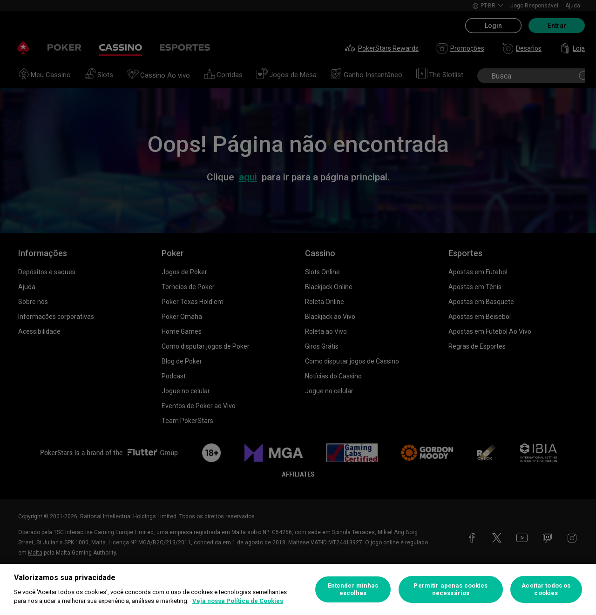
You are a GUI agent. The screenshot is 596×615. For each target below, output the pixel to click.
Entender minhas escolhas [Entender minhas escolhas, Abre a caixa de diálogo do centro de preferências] (353, 589)
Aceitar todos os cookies (546, 589)
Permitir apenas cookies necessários (450, 589)
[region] (298, 589)
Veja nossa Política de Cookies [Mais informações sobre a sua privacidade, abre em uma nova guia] (237, 600)
